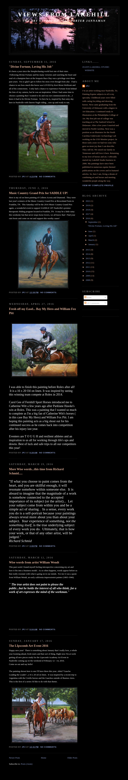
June (90, 231)
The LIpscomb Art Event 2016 (28, 645)
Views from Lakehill (64, 14)
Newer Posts (14, 757)
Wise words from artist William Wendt (34, 562)
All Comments (92, 303)
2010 (88, 271)
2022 (88, 201)
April (91, 235)
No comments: (47, 177)
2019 (88, 205)
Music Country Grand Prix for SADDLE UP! (38, 193)
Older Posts (72, 757)
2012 (88, 262)
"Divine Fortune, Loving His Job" (31, 66)
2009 (88, 275)
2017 (88, 214)
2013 (88, 258)
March (91, 240)
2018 (88, 209)
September (93, 222)
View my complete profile (98, 185)
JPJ (88, 86)
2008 (88, 280)
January (92, 244)
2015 (88, 249)
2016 (88, 218)
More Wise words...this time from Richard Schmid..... (36, 471)
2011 (88, 267)
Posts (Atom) (26, 764)
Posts (88, 297)
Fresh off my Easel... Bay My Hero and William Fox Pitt (42, 311)
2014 (88, 254)
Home (43, 757)
